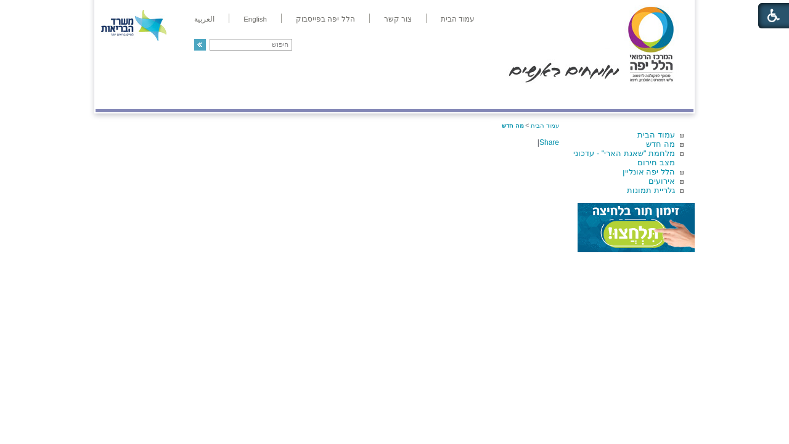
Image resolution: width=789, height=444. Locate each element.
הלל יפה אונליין (649, 171)
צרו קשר (116, 96)
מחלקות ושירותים (583, 96)
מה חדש (660, 144)
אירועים (661, 181)
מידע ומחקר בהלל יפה (353, 96)
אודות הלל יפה (508, 96)
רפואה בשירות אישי (260, 96)
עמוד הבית (656, 134)
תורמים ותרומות (177, 96)
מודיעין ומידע (658, 96)
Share (549, 142)
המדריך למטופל (436, 96)
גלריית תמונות (651, 190)
